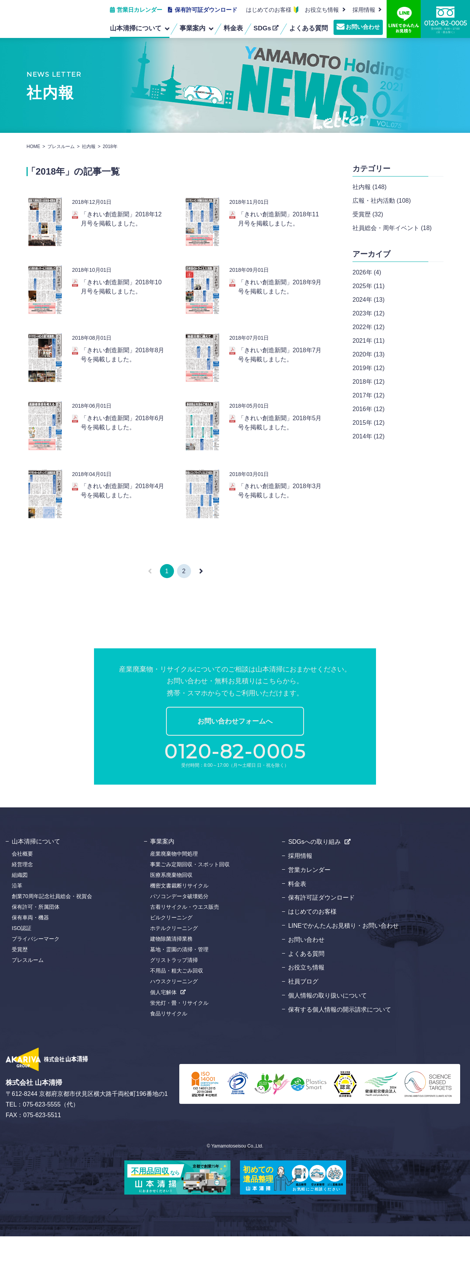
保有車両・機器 (30, 942)
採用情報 (300, 880)
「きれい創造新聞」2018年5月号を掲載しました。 (280, 437)
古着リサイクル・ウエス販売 (184, 931)
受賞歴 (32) (367, 214)
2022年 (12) (368, 327)
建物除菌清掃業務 (171, 963)
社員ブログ (303, 1005)
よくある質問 (306, 978)
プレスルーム (61, 146)
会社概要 (22, 878)
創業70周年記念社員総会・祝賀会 (52, 921)
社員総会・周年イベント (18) (392, 228)
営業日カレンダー (139, 9)
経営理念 (22, 889)
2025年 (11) (368, 286)
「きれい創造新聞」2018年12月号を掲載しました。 (121, 219)
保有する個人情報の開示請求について (339, 1034)
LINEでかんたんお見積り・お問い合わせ (343, 950)
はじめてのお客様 (268, 9)
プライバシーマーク (36, 963)
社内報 (89, 146)
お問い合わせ (363, 27)
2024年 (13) (368, 299)
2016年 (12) (368, 409)
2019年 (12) (368, 368)
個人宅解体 (163, 1017)
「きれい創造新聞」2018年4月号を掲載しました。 (122, 510)
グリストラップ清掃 (174, 985)
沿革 (17, 910)
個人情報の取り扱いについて (327, 1020)
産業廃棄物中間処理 (174, 878)
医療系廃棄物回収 (171, 900)
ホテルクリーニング (174, 953)
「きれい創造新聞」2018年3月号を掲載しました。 (280, 510)
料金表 (297, 908)
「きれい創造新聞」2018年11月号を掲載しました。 (278, 219)
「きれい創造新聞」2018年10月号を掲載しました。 (121, 291)
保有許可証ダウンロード (206, 9)
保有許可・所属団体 (36, 931)
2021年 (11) (368, 340)
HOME (33, 146)
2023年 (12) (368, 313)
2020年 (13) (368, 354)
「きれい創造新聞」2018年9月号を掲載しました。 (280, 291)
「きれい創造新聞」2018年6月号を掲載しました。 (122, 437)
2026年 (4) (366, 272)
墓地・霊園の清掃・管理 (179, 974)
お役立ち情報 (322, 9)
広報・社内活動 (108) (381, 200)
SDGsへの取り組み (314, 866)
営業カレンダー (309, 894)
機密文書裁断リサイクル (179, 910)
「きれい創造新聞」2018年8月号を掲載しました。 (122, 364)
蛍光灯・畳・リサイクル (179, 1028)
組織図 (20, 900)
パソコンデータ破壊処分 (179, 921)
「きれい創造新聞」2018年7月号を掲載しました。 (280, 364)
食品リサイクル (168, 1038)
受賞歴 (20, 974)
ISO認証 (21, 953)
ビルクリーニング (171, 942)
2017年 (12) (368, 395)
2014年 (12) (368, 436)
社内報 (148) (369, 187)
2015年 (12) (368, 422)
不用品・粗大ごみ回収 (176, 995)
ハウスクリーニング (174, 1006)
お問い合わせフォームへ (235, 746)
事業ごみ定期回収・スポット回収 (190, 889)
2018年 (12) (368, 381)
